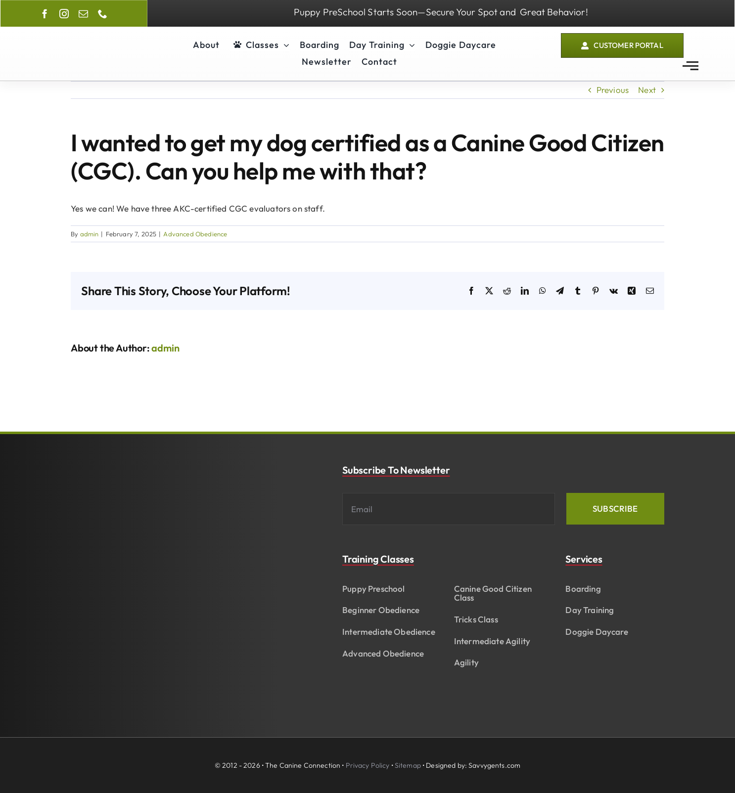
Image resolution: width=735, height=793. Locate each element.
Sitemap (408, 765)
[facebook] (44, 13)
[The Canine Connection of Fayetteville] (78, 37)
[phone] (102, 13)
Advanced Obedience (195, 234)
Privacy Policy (368, 765)
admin (89, 234)
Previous (613, 90)
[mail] (83, 13)
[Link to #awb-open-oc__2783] (690, 66)
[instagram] (64, 13)
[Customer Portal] (622, 45)
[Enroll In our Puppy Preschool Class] (440, 13)
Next (647, 90)
